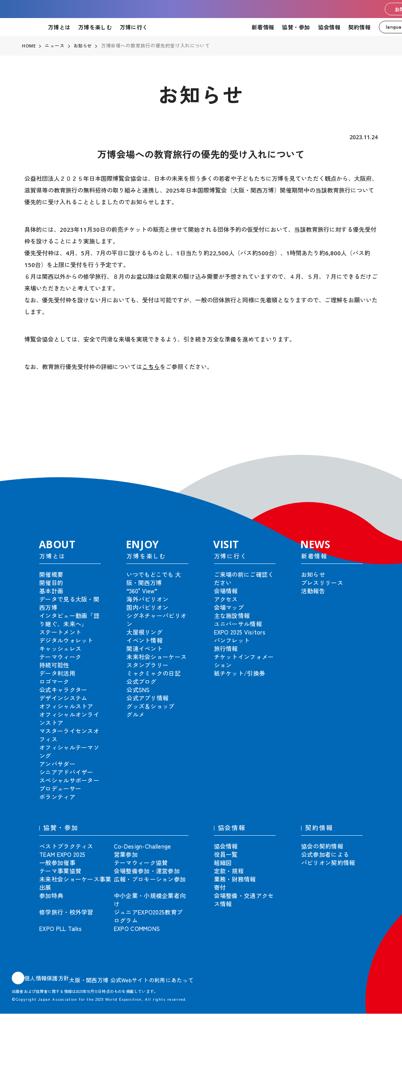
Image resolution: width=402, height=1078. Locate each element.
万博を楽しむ (95, 27)
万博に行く (134, 27)
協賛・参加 (296, 27)
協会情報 (329, 27)
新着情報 (263, 27)
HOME (29, 46)
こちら (151, 367)
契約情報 (359, 27)
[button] (378, 459)
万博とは (59, 27)
